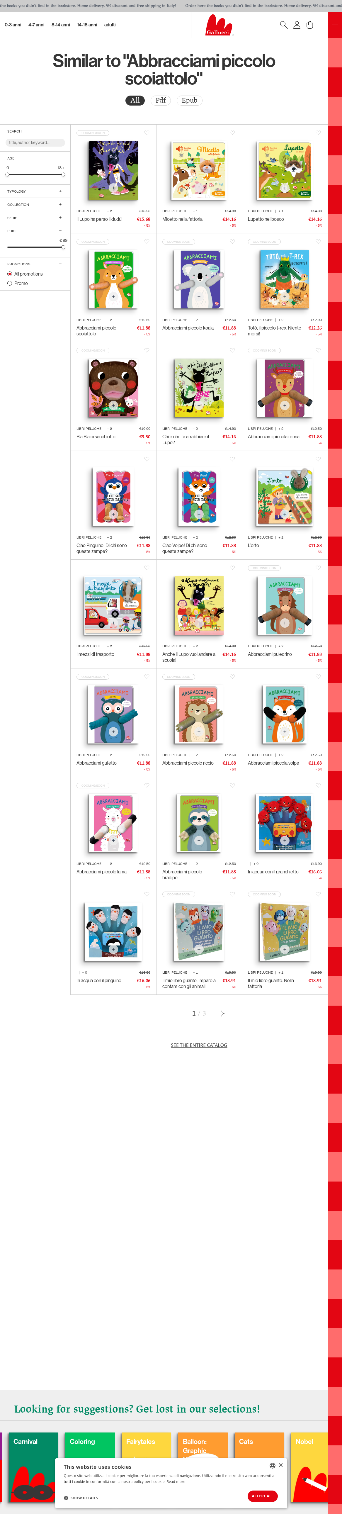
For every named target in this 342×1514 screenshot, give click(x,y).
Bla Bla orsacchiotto (95, 436)
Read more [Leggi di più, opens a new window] (176, 1479)
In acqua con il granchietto (273, 872)
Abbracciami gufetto (96, 763)
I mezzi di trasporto (95, 654)
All (135, 100)
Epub (190, 100)
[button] (81, 1497)
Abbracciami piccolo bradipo (182, 874)
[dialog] (171, 1482)
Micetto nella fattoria (182, 219)
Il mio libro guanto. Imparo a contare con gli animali (189, 983)
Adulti (110, 25)
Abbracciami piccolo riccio (188, 763)
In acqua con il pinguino (98, 980)
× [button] (280, 1463)
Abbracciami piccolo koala (188, 328)
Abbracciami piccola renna (274, 436)
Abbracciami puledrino (270, 654)
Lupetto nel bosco (266, 219)
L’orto (253, 545)
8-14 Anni (61, 25)
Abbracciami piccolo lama (101, 872)
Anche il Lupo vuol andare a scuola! (188, 657)
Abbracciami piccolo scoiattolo (96, 331)
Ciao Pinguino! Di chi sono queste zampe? (101, 548)
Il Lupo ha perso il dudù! (99, 219)
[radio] (135, 101)
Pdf (161, 100)
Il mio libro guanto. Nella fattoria (271, 983)
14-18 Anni (87, 25)
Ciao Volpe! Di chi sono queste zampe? (184, 548)
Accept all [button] (259, 1495)
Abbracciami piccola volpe (273, 763)
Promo (21, 283)
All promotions (28, 274)
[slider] (7, 174)
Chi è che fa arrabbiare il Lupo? (185, 439)
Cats (288, 1438)
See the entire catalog (199, 1045)
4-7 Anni (36, 25)
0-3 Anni (13, 25)
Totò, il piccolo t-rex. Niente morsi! (274, 331)
